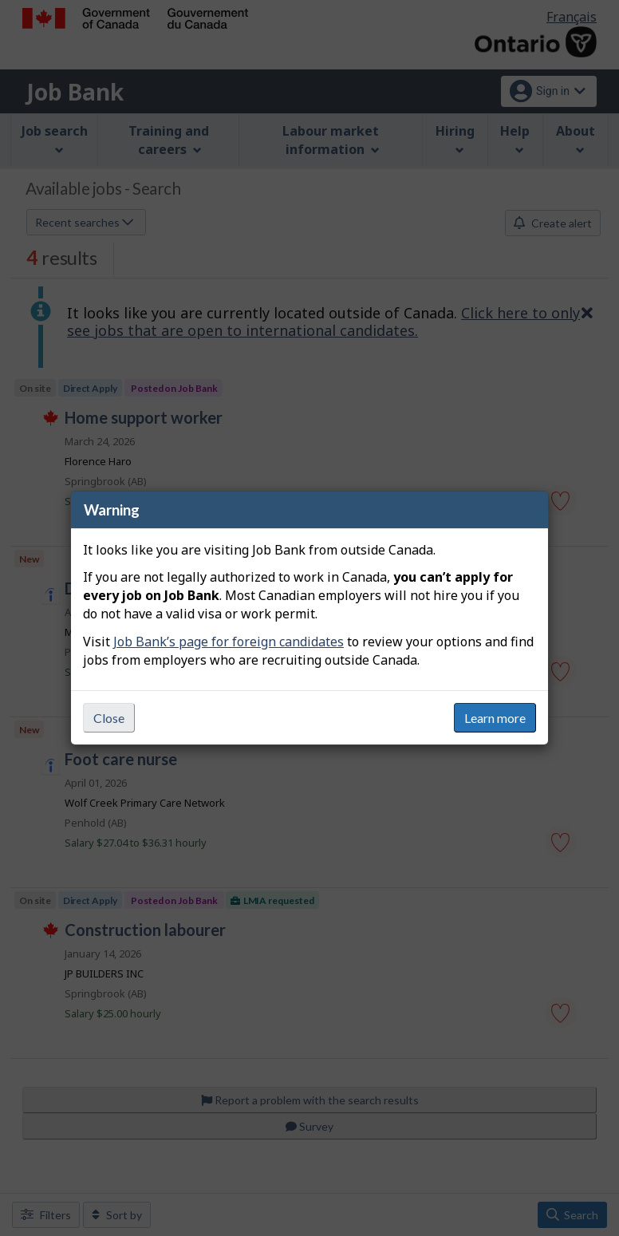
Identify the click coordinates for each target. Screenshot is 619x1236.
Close (108, 717)
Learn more (495, 717)
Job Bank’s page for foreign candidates (228, 641)
